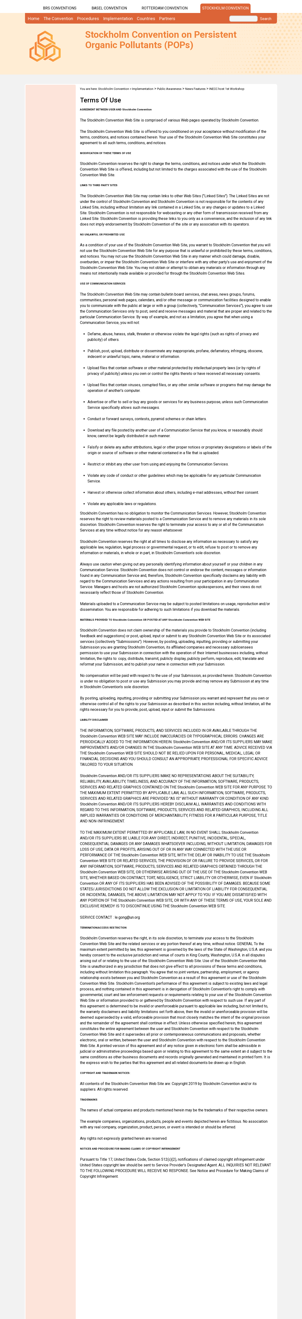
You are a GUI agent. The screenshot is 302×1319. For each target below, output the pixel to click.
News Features (195, 89)
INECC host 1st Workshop (226, 89)
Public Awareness (169, 89)
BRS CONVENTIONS (59, 8)
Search (265, 19)
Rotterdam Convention (165, 8)
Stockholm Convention (225, 8)
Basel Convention (109, 8)
